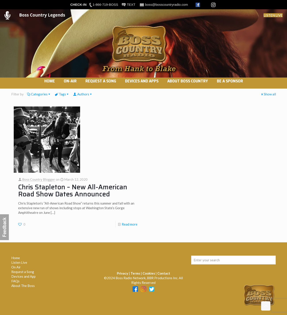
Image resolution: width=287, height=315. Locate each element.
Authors (82, 94)
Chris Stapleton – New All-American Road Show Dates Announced (72, 190)
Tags (62, 94)
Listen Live (19, 262)
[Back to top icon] (265, 306)
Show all (268, 94)
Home (15, 258)
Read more (129, 224)
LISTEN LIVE (273, 15)
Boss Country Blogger (38, 179)
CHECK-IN (78, 4)
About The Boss (23, 286)
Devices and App (23, 276)
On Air (16, 267)
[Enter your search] (233, 260)
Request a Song (22, 272)
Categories (39, 94)
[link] (70, 86)
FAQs (15, 281)
